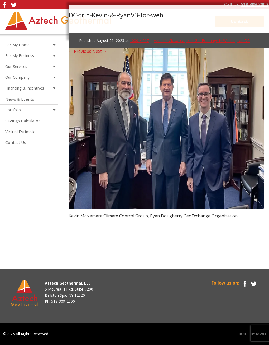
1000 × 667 (139, 40)
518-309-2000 (254, 4)
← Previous (80, 51)
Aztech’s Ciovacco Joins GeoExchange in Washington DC (202, 40)
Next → (99, 51)
